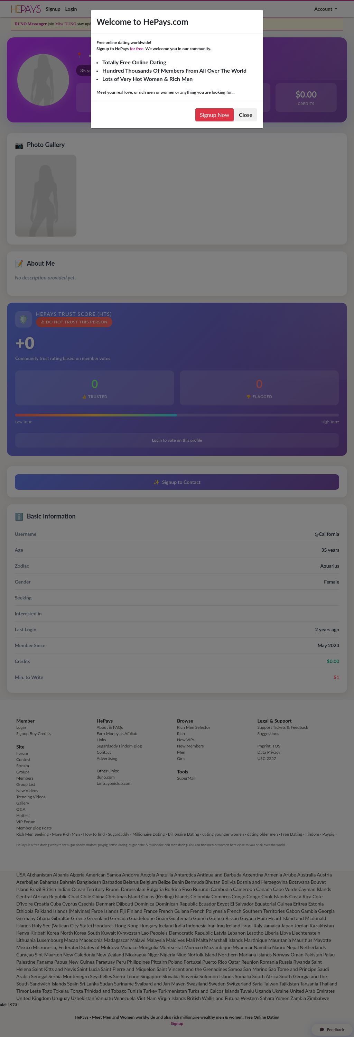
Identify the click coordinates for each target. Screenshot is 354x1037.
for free (136, 48)
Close (245, 114)
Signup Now (214, 114)
